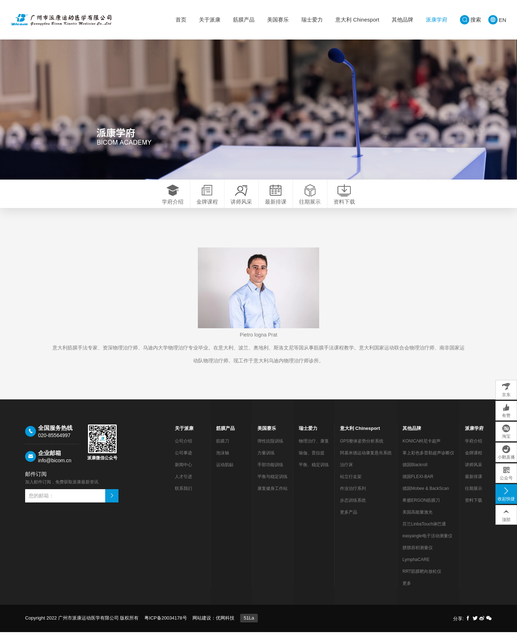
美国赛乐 (278, 20)
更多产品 (348, 520)
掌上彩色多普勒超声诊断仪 (428, 460)
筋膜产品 (244, 20)
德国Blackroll (414, 472)
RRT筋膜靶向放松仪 (421, 579)
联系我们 (183, 496)
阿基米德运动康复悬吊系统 (366, 460)
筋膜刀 (222, 448)
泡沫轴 (222, 460)
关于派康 (209, 20)
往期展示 (473, 496)
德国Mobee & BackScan (425, 496)
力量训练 (266, 460)
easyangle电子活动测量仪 (427, 543)
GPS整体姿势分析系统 (361, 448)
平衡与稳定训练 (272, 484)
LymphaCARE (416, 567)
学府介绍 (473, 448)
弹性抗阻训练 (270, 448)
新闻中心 (183, 472)
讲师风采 (473, 472)
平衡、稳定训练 (314, 472)
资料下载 (473, 508)
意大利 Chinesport (357, 20)
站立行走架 (351, 484)
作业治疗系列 (353, 496)
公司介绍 (183, 448)
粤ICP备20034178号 (165, 626)
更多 (406, 591)
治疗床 (346, 472)
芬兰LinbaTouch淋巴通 (424, 531)
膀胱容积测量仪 (417, 555)
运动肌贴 (224, 472)
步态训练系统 (353, 508)
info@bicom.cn (54, 468)
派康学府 (436, 20)
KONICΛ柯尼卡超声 (421, 448)
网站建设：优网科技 (213, 626)
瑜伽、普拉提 (312, 460)
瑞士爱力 (312, 20)
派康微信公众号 (102, 465)
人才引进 (183, 484)
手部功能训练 (270, 472)
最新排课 (473, 484)
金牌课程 (473, 460)
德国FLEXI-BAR (417, 484)
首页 (181, 20)
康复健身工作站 (272, 496)
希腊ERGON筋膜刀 (421, 508)
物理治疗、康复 (314, 448)
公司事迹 (183, 460)
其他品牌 (402, 20)
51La (249, 626)
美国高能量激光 (417, 520)
